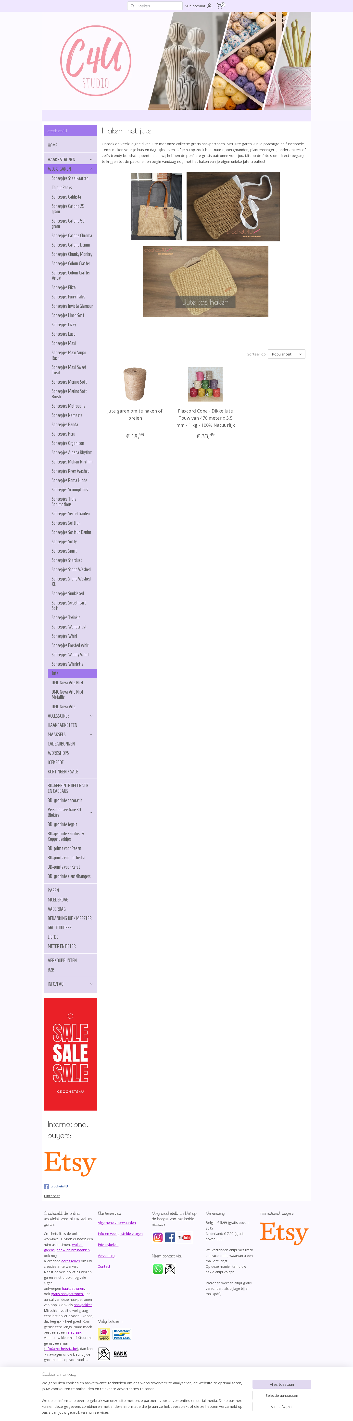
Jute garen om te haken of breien (135, 414)
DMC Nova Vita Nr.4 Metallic (67, 694)
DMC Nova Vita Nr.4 (67, 682)
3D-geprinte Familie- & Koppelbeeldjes (66, 836)
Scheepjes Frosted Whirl (70, 645)
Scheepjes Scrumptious (70, 489)
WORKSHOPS (58, 753)
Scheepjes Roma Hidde (69, 480)
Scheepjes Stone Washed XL (71, 581)
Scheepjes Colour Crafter (71, 263)
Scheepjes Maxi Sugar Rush (69, 355)
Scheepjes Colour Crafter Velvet (71, 275)
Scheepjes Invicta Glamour (72, 306)
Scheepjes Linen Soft (68, 315)
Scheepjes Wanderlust (69, 626)
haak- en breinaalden (73, 1250)
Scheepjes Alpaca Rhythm (72, 452)
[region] (144, 1400)
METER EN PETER (62, 946)
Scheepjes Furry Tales (68, 296)
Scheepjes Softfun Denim (71, 532)
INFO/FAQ (70, 984)
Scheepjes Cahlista (66, 197)
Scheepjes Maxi (64, 343)
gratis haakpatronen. (67, 1293)
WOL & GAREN (70, 169)
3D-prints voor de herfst (67, 857)
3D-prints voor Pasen (64, 848)
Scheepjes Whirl (64, 636)
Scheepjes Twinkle (66, 617)
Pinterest (52, 1195)
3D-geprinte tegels (62, 824)
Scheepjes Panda (65, 424)
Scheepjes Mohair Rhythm (72, 461)
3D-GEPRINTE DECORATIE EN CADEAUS (68, 788)
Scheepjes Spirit (64, 551)
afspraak (74, 1332)
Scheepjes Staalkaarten (70, 178)
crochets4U (56, 1187)
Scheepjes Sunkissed (68, 593)
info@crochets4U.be (61, 1348)
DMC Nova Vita (64, 706)
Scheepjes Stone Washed (71, 569)
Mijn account (198, 6)
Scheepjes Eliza (64, 287)
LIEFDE (53, 937)
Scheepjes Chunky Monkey (72, 254)
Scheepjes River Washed (70, 471)
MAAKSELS (70, 734)
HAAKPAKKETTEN (62, 725)
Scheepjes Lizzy (64, 324)
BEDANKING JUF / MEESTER (70, 918)
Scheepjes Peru (63, 434)
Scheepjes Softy (64, 541)
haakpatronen (73, 1288)
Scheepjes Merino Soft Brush (69, 394)
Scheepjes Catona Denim (71, 245)
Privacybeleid (108, 1244)
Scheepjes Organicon (68, 443)
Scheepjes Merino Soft (69, 382)
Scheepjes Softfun (66, 523)
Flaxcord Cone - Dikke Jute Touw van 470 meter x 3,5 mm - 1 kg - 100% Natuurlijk (205, 418)
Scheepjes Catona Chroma (72, 235)
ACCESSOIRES (70, 716)
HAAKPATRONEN (70, 159)
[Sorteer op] (286, 354)
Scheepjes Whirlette (67, 664)
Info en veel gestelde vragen (120, 1233)
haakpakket (83, 1305)
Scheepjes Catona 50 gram (68, 223)
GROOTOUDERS (60, 927)
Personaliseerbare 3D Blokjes (70, 812)
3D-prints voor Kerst (64, 867)
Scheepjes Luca (64, 334)
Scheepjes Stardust (67, 560)
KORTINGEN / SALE (63, 771)
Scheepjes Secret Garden (71, 513)
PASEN (53, 890)
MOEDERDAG (58, 899)
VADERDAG (57, 909)
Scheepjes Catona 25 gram (68, 208)
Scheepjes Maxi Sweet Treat (69, 370)
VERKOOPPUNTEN (62, 960)
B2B (51, 969)
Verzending (106, 1255)
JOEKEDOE (56, 762)
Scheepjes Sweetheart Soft (69, 605)
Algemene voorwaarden (117, 1222)
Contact (104, 1266)
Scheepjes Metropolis (68, 406)
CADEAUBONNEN (61, 743)
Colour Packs (62, 187)
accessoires (70, 1261)
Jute (55, 673)
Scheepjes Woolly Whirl (70, 654)
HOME (53, 145)
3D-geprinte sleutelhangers (69, 876)
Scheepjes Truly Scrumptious (64, 501)
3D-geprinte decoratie (65, 800)
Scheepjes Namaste (67, 415)
